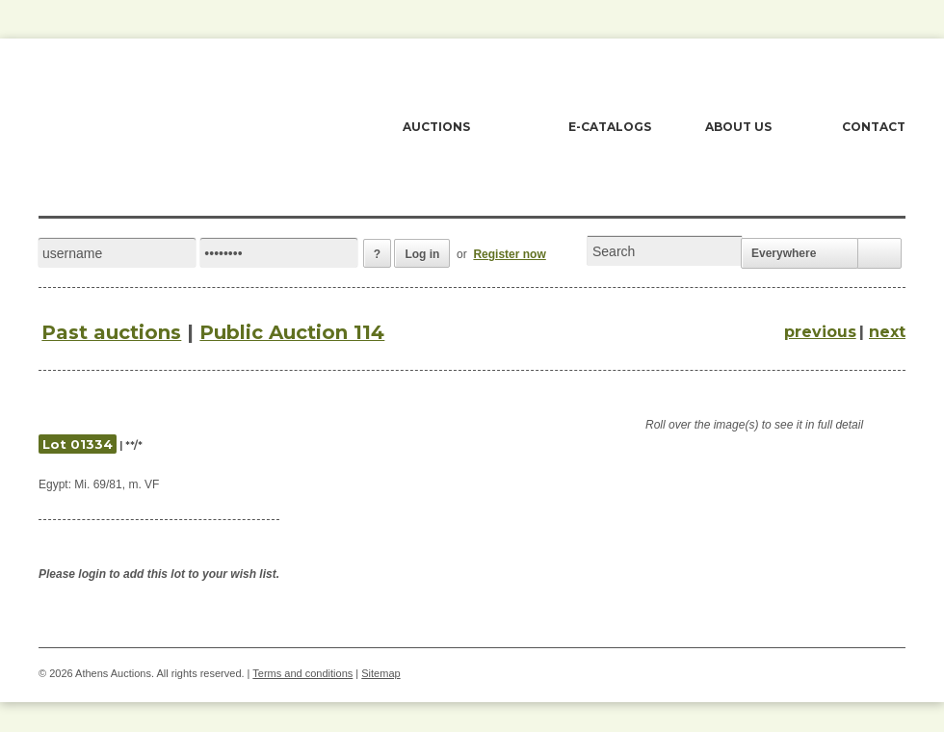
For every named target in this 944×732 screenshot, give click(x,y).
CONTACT (873, 126)
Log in (422, 254)
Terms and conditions (302, 673)
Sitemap (380, 673)
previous (820, 332)
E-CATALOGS (609, 126)
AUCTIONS (436, 126)
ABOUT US (738, 126)
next (887, 332)
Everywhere (783, 253)
